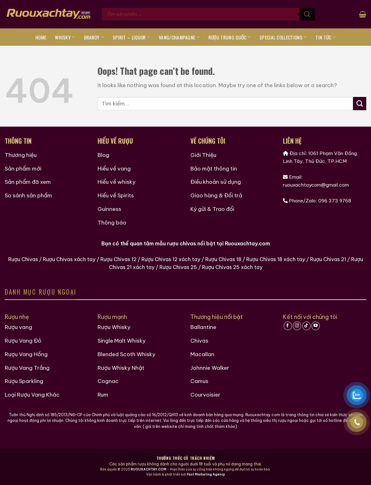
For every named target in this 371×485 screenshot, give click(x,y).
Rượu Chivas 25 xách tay (232, 267)
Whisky (65, 37)
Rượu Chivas (23, 259)
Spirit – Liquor (131, 37)
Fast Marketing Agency (206, 474)
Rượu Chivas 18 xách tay (275, 259)
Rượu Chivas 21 (328, 259)
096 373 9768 (334, 201)
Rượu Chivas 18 (223, 259)
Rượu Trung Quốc (229, 37)
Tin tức (325, 37)
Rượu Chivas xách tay (69, 259)
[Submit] (359, 103)
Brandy (94, 37)
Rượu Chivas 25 (178, 267)
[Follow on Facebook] (288, 325)
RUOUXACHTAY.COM (148, 469)
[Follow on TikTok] (306, 325)
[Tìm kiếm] (307, 14)
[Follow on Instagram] (297, 325)
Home (40, 37)
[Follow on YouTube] (315, 325)
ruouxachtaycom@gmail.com (316, 185)
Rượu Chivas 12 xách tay (170, 259)
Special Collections (283, 37)
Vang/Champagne (179, 37)
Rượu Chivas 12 (118, 259)
